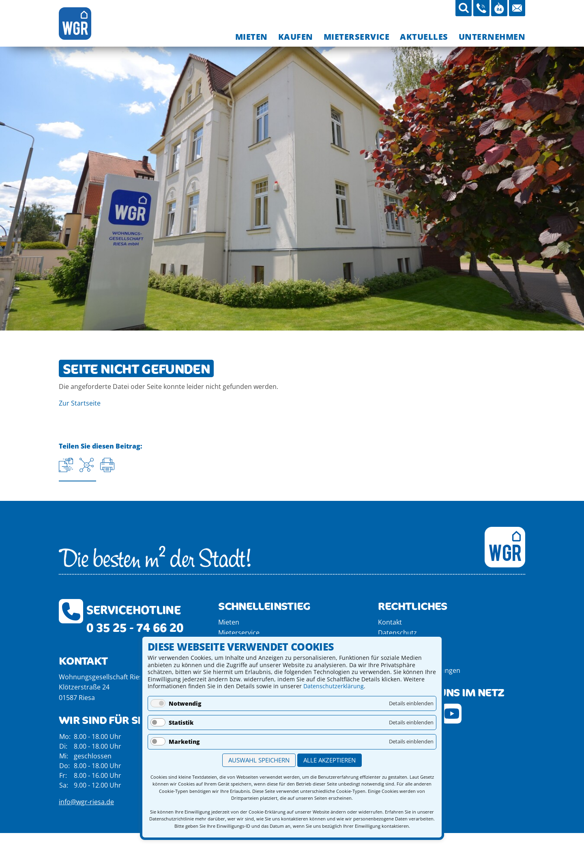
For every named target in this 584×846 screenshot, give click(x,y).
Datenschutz (397, 632)
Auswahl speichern (259, 760)
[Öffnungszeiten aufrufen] (499, 8)
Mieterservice (239, 632)
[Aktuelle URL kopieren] (66, 465)
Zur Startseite (80, 403)
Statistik (181, 722)
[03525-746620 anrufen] (481, 8)
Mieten (228, 622)
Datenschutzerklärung (333, 686)
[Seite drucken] (107, 465)
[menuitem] (251, 36)
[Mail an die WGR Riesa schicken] (517, 8)
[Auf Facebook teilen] (86, 465)
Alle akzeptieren (329, 760)
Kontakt (390, 622)
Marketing (184, 741)
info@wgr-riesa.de (86, 801)
